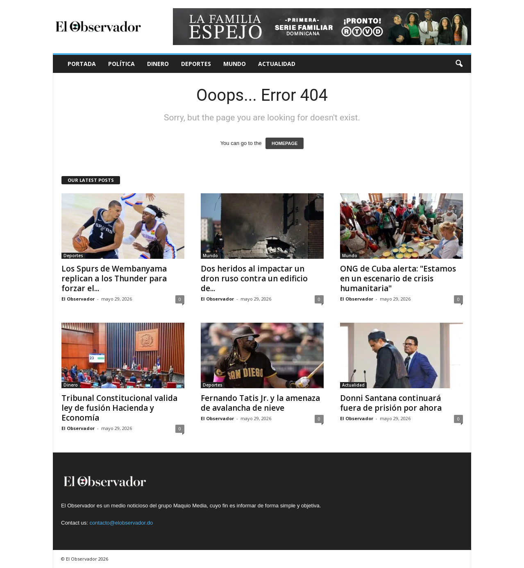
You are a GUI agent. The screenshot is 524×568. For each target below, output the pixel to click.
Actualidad (276, 64)
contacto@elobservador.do (121, 523)
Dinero (158, 64)
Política (121, 64)
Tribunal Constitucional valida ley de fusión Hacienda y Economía (119, 408)
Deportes (196, 64)
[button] (459, 64)
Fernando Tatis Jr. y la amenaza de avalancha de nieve (260, 403)
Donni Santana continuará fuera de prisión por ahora (391, 403)
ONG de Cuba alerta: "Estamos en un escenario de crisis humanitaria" (398, 278)
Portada (82, 64)
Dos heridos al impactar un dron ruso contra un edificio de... (254, 278)
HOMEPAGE (284, 143)
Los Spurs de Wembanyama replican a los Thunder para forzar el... (114, 278)
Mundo (234, 64)
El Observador (78, 299)
